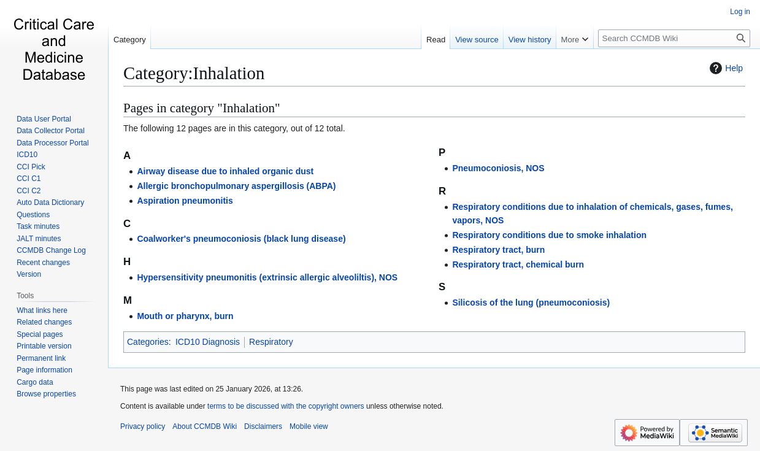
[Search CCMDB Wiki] (674, 38)
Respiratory (271, 342)
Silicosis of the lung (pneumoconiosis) (531, 302)
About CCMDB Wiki (204, 426)
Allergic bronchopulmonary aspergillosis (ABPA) (236, 186)
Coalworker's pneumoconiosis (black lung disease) (241, 239)
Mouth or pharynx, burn (185, 316)
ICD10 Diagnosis (207, 342)
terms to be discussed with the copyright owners (285, 406)
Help (725, 68)
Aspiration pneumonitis (184, 201)
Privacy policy (142, 426)
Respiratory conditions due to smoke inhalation (549, 235)
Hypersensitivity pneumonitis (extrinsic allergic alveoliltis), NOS (267, 277)
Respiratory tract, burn (498, 250)
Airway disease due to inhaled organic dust (225, 171)
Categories (148, 342)
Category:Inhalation (193, 73)
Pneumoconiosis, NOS (498, 168)
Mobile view (309, 426)
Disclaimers (263, 426)
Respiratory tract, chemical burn (518, 264)
